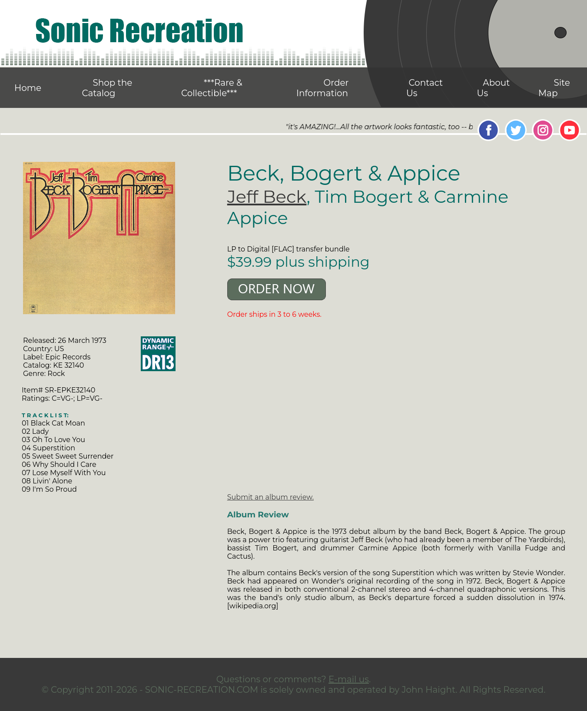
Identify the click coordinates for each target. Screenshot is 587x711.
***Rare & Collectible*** (211, 87)
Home (27, 88)
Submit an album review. (270, 497)
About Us (493, 87)
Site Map (554, 87)
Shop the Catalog (107, 87)
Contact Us (424, 87)
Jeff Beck (267, 196)
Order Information (322, 87)
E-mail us (348, 679)
